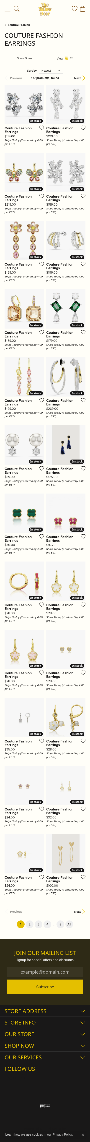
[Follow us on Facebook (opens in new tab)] (20, 1077)
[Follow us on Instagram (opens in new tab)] (9, 1077)
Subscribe (45, 987)
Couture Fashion (19, 25)
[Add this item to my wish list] (40, 127)
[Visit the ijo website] (45, 1105)
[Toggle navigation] (7, 9)
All (69, 924)
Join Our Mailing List (45, 953)
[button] (16, 9)
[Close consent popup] (83, 1134)
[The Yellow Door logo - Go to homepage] (45, 9)
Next (77, 78)
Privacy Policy (62, 1134)
